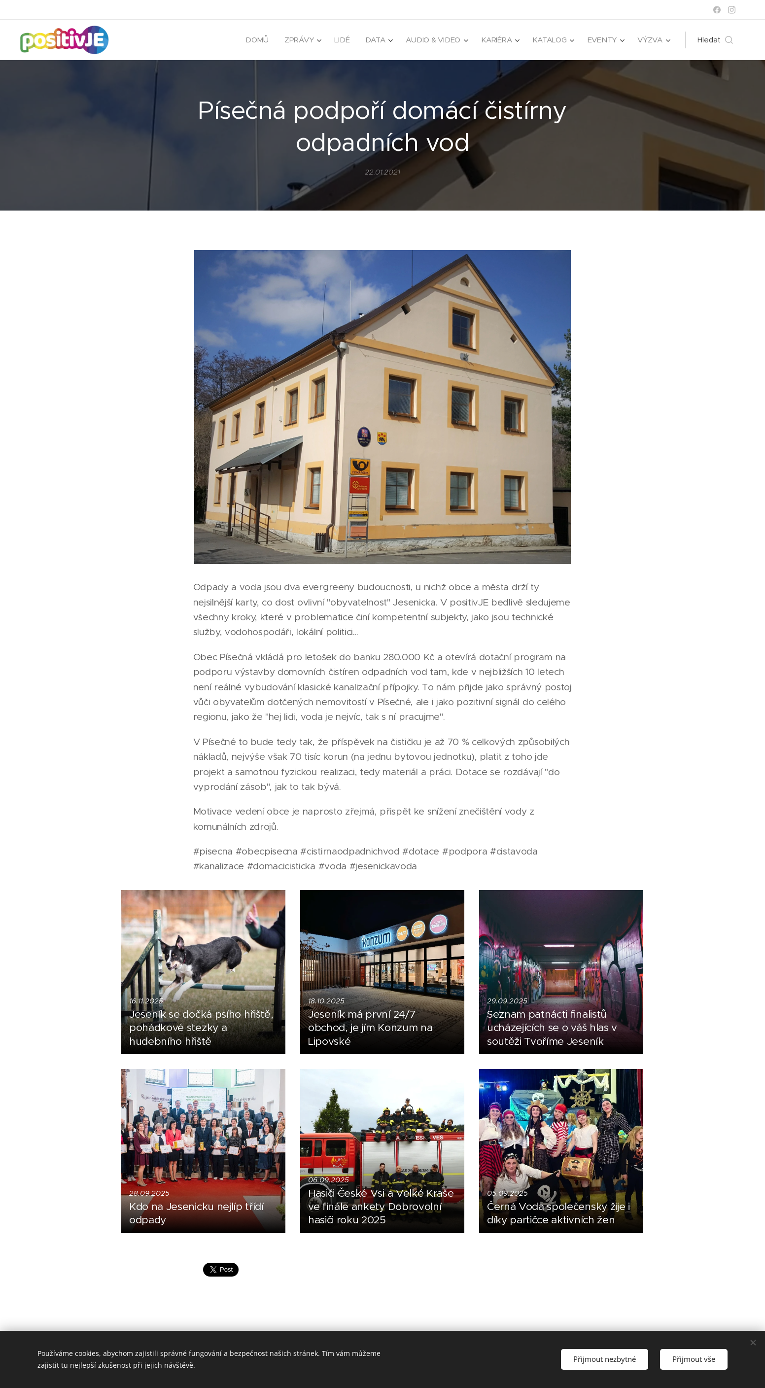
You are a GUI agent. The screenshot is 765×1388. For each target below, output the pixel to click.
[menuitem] (253, 40)
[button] (715, 40)
